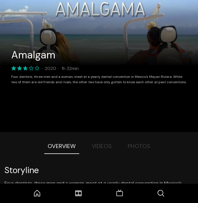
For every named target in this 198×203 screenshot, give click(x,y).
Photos (139, 146)
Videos (102, 146)
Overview (62, 146)
